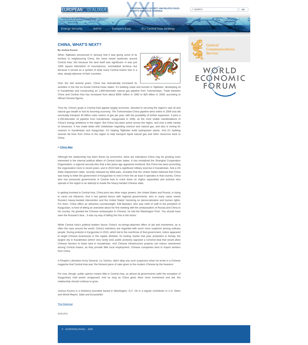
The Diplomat (65, 304)
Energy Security (71, 28)
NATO (97, 28)
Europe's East (121, 28)
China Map (66, 147)
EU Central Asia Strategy (158, 28)
